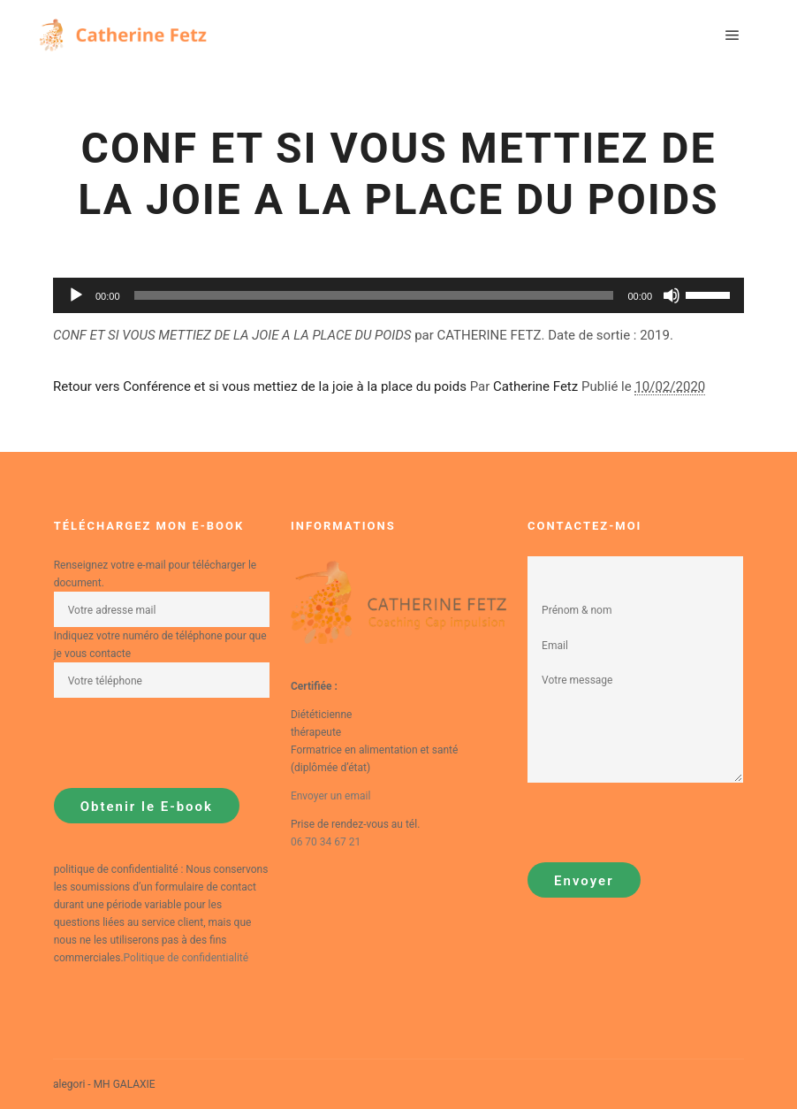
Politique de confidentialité (186, 958)
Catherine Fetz (535, 386)
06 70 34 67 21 (326, 842)
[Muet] (671, 295)
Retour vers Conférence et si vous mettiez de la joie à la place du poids (260, 386)
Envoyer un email (330, 796)
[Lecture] (76, 295)
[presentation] (188, 742)
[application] (398, 295)
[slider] (710, 294)
